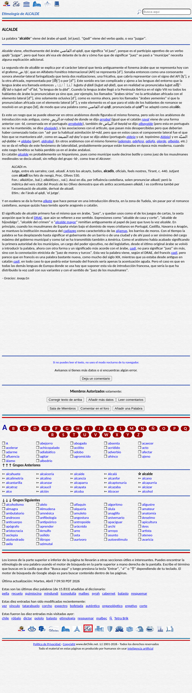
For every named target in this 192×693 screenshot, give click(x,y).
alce (9, 491)
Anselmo (148, 517)
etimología (67, 618)
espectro (61, 606)
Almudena (47, 509)
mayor (65, 222)
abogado (80, 443)
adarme (11, 452)
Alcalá (112, 474)
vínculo (14, 606)
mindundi (51, 593)
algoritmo (115, 504)
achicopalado (49, 447)
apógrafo (12, 526)
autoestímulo (118, 539)
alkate (47, 201)
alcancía (80, 478)
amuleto (80, 513)
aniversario (116, 517)
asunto (113, 535)
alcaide (79, 474)
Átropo (45, 539)
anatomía (149, 513)
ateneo (147, 535)
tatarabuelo (31, 606)
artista (147, 531)
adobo (78, 452)
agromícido (82, 456)
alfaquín (80, 504)
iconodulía (68, 593)
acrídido (114, 447)
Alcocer (113, 491)
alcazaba (114, 487)
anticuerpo (14, 522)
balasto (123, 593)
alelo (43, 504)
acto (145, 447)
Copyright (69, 644)
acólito (79, 447)
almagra (12, 509)
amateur (148, 509)
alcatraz (11, 487)
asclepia (12, 535)
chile (5, 618)
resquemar (139, 593)
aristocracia (14, 531)
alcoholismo (15, 504)
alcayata (80, 487)
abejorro (46, 443)
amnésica (47, 513)
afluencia (12, 456)
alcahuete (13, 474)
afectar (147, 452)
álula (111, 509)
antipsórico (48, 522)
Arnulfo (45, 531)
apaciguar (115, 522)
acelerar (12, 447)
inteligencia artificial (140, 648)
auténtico (93, 606)
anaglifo (114, 513)
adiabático (47, 452)
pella (5, 593)
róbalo (16, 618)
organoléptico (112, 606)
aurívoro (80, 539)
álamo (10, 461)
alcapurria (149, 482)
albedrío (46, 461)
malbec (84, 593)
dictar (27, 618)
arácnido (80, 526)
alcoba (79, 491)
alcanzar (46, 482)
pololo (39, 618)
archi (111, 526)
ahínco (113, 456)
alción (44, 491)
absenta (114, 443)
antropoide (82, 522)
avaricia (147, 539)
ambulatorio (15, 513)
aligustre (148, 504)
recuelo (17, 593)
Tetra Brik (121, 618)
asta (77, 535)
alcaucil (45, 487)
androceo (13, 517)
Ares (145, 526)
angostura (81, 517)
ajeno (146, 456)
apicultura (149, 522)
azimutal (46, 544)
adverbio (114, 452)
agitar (44, 456)
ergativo (131, 606)
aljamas (121, 231)
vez (4, 606)
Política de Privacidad (47, 644)
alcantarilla (14, 482)
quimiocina (33, 593)
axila (9, 544)
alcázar (147, 487)
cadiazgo (70, 231)
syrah (96, 593)
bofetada (76, 606)
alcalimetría (14, 478)
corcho (47, 606)
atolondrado (15, 539)
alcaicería (47, 474)
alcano (147, 478)
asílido (44, 535)
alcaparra (81, 482)
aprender (47, 526)
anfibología (48, 517)
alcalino (45, 478)
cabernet (108, 593)
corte (143, 606)
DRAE (38, 217)
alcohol (147, 491)
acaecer (148, 443)
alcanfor (114, 478)
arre (77, 531)
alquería (80, 509)
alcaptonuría (117, 482)
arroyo (113, 531)
